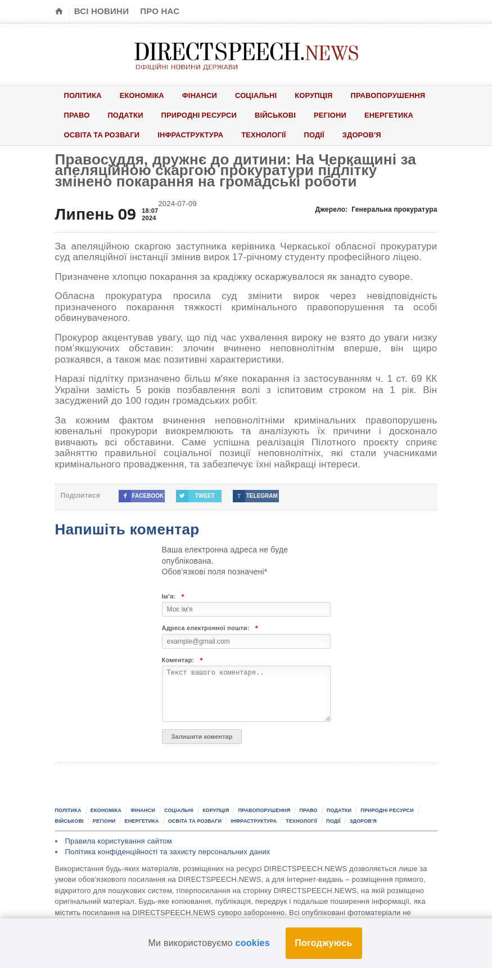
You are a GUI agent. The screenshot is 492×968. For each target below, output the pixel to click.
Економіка (142, 95)
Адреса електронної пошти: (210, 628)
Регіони (332, 115)
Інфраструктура (192, 135)
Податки (126, 115)
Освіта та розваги (102, 135)
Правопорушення (390, 95)
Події (316, 135)
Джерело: (376, 209)
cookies (253, 943)
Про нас (159, 11)
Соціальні (257, 95)
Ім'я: (173, 597)
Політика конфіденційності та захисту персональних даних (167, 852)
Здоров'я (364, 135)
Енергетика (391, 115)
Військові (277, 115)
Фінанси (200, 95)
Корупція (315, 95)
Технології (265, 135)
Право (77, 115)
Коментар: (182, 661)
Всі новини (101, 11)
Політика (83, 95)
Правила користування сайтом (118, 841)
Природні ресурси (200, 115)
